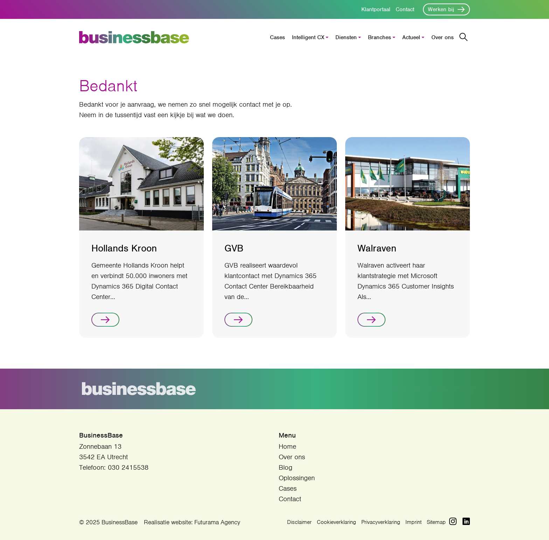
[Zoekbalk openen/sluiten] (463, 37)
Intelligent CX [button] (308, 37)
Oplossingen (297, 478)
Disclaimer (299, 522)
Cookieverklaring (336, 522)
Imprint (413, 522)
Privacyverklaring (380, 522)
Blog (285, 467)
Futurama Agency (217, 522)
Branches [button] (379, 37)
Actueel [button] (411, 37)
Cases (277, 37)
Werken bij (441, 9)
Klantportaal (375, 9)
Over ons (442, 37)
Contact (405, 9)
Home (287, 446)
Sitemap (436, 522)
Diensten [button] (346, 37)
